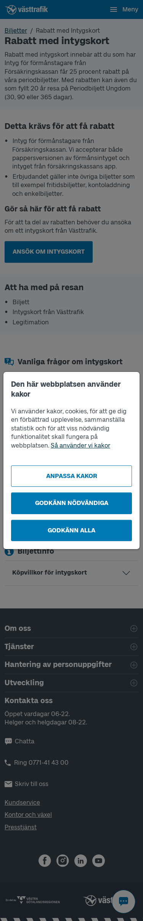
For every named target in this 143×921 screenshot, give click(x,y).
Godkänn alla (71, 530)
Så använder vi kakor (80, 445)
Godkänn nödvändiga (71, 503)
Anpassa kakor (71, 476)
